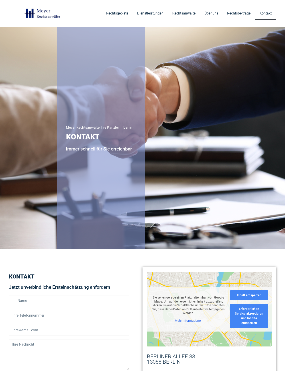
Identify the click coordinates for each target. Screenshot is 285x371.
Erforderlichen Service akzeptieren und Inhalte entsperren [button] (249, 316)
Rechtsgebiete (117, 13)
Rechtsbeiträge (238, 13)
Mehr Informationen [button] (188, 320)
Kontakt (265, 13)
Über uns (211, 13)
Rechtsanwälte (183, 13)
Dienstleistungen (150, 13)
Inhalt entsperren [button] (249, 295)
